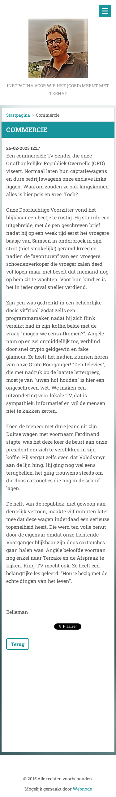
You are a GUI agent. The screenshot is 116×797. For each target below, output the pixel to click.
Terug (17, 644)
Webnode (82, 789)
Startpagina (18, 115)
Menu (105, 11)
